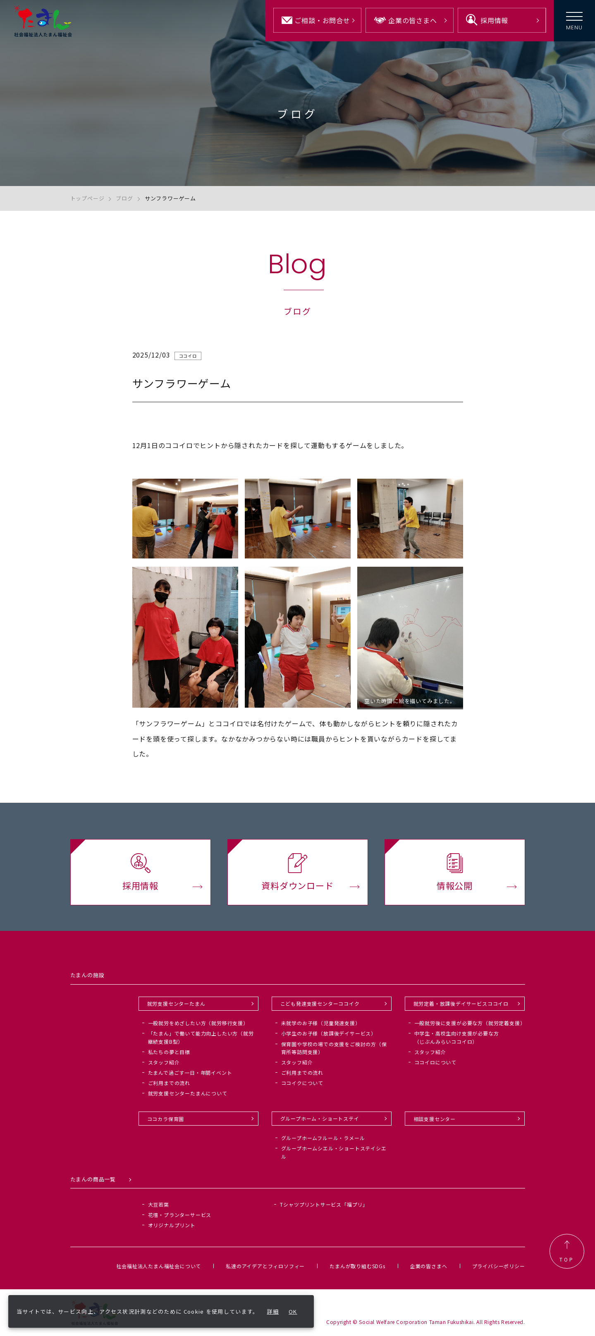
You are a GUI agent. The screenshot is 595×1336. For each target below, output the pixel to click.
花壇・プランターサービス (180, 1214)
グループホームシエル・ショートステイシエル (334, 1152)
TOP (567, 1251)
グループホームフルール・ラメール (323, 1137)
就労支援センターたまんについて (187, 1093)
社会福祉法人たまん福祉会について (158, 1265)
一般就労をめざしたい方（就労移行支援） (198, 1022)
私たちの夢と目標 (169, 1051)
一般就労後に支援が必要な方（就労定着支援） (470, 1022)
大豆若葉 (158, 1204)
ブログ (124, 198)
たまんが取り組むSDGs (357, 1265)
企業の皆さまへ (428, 1265)
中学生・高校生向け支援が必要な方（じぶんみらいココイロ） (456, 1037)
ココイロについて (435, 1062)
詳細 (273, 1311)
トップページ (87, 198)
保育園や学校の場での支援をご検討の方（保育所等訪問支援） (334, 1047)
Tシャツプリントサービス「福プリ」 (324, 1204)
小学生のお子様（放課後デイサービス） (328, 1033)
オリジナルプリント (172, 1225)
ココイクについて (302, 1082)
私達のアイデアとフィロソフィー (265, 1265)
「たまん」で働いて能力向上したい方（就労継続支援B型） (201, 1037)
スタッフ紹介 (164, 1062)
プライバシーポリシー (498, 1265)
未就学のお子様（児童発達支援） (321, 1022)
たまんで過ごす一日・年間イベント (190, 1072)
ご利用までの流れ (169, 1082)
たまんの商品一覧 (93, 1179)
